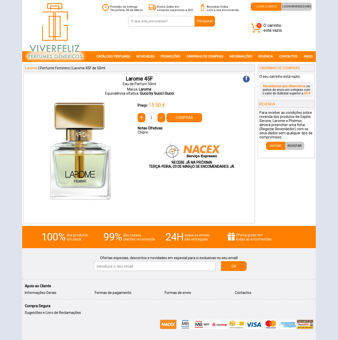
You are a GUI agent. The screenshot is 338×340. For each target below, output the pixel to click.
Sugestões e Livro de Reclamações (53, 313)
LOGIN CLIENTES (266, 6)
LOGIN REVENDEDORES (296, 6)
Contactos (243, 293)
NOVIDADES (145, 56)
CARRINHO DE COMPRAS (204, 56)
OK (234, 266)
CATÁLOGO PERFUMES (113, 56)
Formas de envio (178, 293)
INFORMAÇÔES (241, 56)
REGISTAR (294, 146)
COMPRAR (184, 118)
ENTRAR (275, 146)
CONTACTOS (288, 56)
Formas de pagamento (113, 293)
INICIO (308, 56)
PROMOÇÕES (170, 56)
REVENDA (265, 56)
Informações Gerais (40, 293)
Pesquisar (205, 21)
